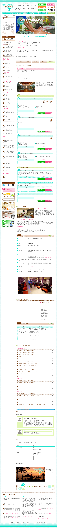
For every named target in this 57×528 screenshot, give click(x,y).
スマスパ (5, 85)
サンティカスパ (6, 111)
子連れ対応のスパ (7, 51)
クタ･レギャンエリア (7, 166)
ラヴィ (5, 73)
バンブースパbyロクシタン (8, 79)
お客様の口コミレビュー (8, 42)
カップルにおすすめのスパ (8, 55)
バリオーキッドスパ (7, 82)
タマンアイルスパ (7, 86)
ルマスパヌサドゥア (7, 63)
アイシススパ (6, 62)
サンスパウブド (6, 109)
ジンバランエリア (7, 164)
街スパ (5, 177)
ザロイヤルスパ (6, 116)
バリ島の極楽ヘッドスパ (8, 130)
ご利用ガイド (53, 0)
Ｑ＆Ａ (43, 61)
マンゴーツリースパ (7, 120)
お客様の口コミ (51, 61)
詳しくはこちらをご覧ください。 (27, 516)
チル (5, 105)
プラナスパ (6, 94)
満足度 (18, 452)
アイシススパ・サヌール (8, 90)
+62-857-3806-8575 (45, 515)
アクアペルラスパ (7, 99)
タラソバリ (6, 66)
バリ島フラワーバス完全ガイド (9, 158)
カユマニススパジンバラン (8, 77)
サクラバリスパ (6, 67)
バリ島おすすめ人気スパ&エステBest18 (23, 57)
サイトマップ (46, 0)
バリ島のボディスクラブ (8, 129)
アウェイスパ (6, 106)
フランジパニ (6, 60)
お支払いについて (48, 257)
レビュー (25, 0)
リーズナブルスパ (7, 179)
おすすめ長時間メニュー (8, 47)
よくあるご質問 (39, 0)
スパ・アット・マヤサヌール (8, 89)
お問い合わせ (32, 0)
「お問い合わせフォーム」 (8, 511)
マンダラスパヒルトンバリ (8, 70)
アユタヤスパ (6, 75)
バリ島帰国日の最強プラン (8, 150)
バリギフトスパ (6, 102)
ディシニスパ (6, 95)
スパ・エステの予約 (11, 15)
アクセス (35, 61)
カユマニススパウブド (7, 119)
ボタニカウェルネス (7, 98)
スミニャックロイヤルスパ (8, 103)
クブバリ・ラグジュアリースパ (9, 76)
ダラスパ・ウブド (7, 115)
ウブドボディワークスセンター (9, 112)
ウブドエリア (6, 170)
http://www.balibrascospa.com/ (32, 266)
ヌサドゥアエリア (7, 163)
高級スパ (5, 176)
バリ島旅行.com (5, 0)
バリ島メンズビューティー (8, 133)
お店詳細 (27, 61)
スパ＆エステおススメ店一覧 (8, 46)
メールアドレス (19, 447)
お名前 (18, 445)
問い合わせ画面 (48, 514)
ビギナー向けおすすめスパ (8, 54)
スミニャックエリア (7, 167)
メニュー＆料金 (20, 61)
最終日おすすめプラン (7, 50)
